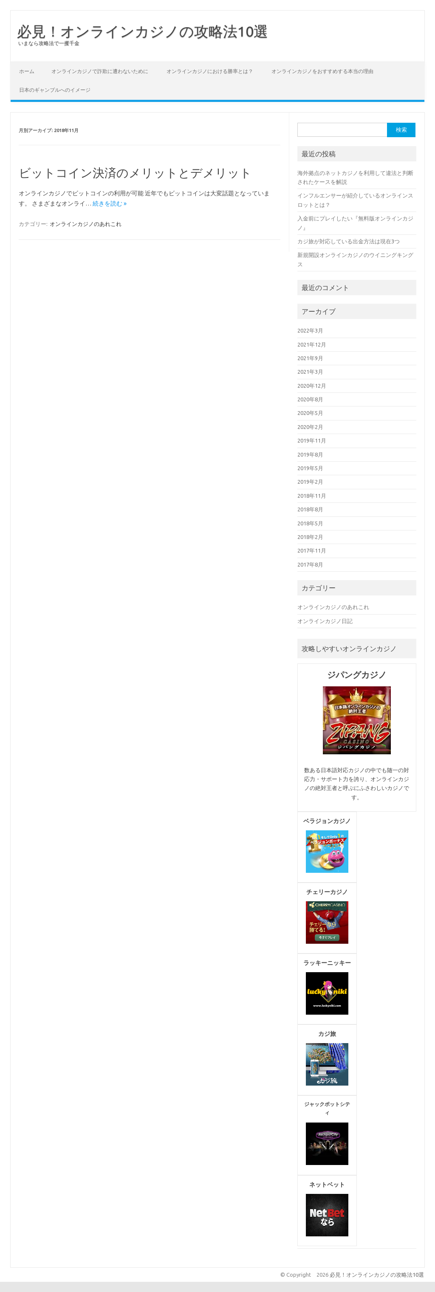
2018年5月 (310, 523)
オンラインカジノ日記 (325, 621)
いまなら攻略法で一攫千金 (48, 43)
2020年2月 (310, 427)
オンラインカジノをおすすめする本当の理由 (322, 71)
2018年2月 (310, 537)
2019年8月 (310, 454)
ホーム (26, 71)
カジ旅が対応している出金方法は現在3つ (348, 241)
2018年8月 (310, 509)
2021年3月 (310, 372)
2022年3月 (310, 330)
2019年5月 (310, 468)
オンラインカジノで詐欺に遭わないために (99, 71)
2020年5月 (310, 413)
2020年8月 (310, 399)
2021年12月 (311, 344)
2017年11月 (311, 550)
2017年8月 (310, 564)
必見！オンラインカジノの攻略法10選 (142, 31)
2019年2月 (310, 482)
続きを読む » (110, 203)
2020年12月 (311, 386)
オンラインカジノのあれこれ (85, 224)
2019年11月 (311, 440)
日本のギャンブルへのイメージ (54, 90)
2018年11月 (311, 496)
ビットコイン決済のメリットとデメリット (135, 172)
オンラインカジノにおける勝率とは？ (210, 71)
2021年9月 (310, 358)
